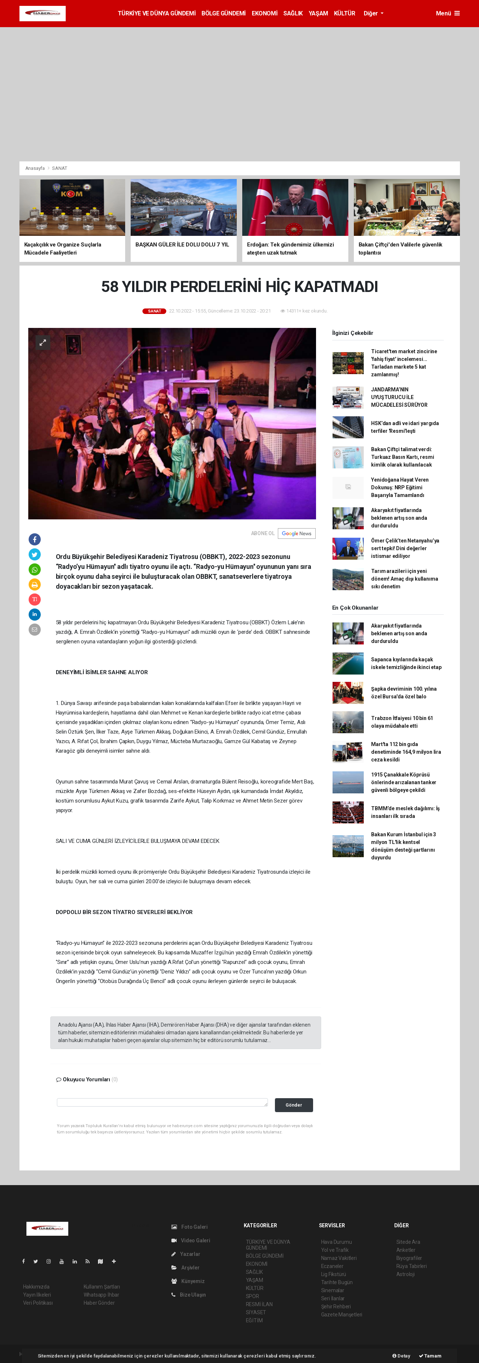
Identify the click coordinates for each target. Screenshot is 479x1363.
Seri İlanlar (333, 1298)
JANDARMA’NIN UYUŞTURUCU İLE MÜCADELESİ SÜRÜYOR (399, 397)
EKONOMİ (264, 13)
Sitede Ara (408, 1242)
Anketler (406, 1250)
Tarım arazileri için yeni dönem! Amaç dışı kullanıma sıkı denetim (404, 578)
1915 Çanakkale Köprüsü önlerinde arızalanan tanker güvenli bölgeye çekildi (403, 782)
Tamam (430, 1356)
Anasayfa (35, 168)
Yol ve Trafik (335, 1250)
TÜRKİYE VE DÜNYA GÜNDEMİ (157, 13)
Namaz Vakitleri (339, 1258)
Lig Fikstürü (333, 1274)
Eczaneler (332, 1266)
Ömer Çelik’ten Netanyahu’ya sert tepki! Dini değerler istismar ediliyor (405, 548)
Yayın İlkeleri (37, 1295)
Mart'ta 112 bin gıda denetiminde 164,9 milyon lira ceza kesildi (406, 752)
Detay (401, 1356)
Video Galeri (190, 1240)
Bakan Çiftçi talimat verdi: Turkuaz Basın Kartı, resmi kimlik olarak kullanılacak (402, 457)
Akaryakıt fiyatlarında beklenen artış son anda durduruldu (399, 518)
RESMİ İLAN (259, 1304)
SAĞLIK (293, 13)
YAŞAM (318, 13)
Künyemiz (188, 1281)
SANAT (59, 168)
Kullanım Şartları (102, 1287)
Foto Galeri (189, 1227)
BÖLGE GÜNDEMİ (224, 13)
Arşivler (185, 1268)
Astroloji (405, 1274)
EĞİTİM (254, 1320)
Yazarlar (185, 1254)
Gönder (294, 1105)
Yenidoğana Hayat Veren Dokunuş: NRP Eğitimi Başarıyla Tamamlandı (400, 487)
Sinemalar (332, 1290)
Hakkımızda (36, 1287)
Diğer (372, 13)
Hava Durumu (336, 1242)
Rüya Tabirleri (411, 1266)
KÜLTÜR (344, 13)
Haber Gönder (99, 1303)
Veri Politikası (38, 1303)
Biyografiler (409, 1258)
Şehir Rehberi (336, 1306)
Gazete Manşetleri (342, 1315)
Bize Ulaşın (188, 1295)
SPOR (252, 1296)
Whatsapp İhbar (101, 1295)
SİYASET (256, 1312)
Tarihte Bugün (337, 1282)
